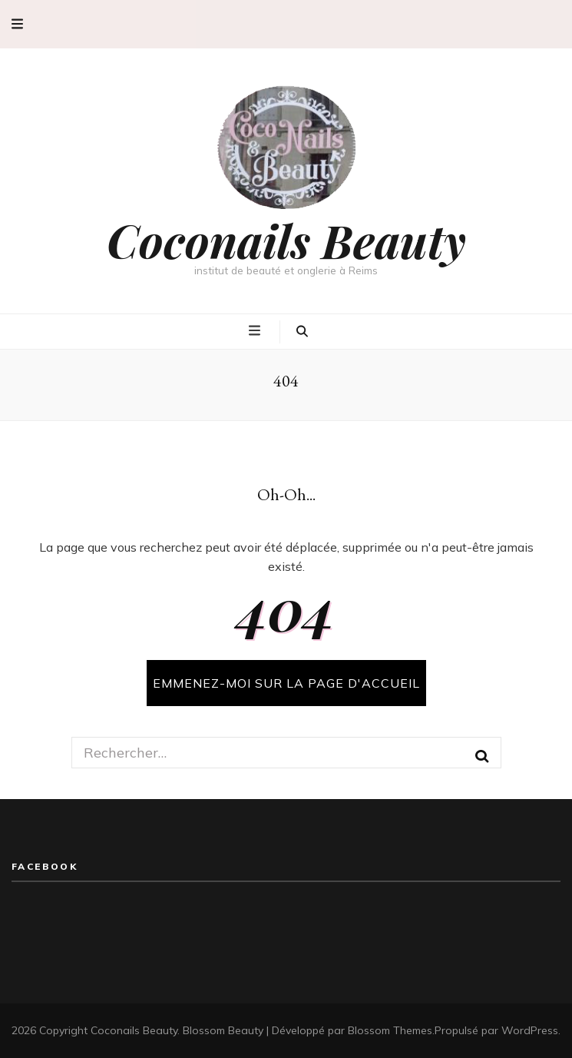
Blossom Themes (390, 1030)
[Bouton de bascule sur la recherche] (302, 331)
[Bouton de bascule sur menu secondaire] (17, 24)
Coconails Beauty (286, 239)
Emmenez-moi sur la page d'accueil (286, 683)
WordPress (529, 1030)
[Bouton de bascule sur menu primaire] (256, 330)
